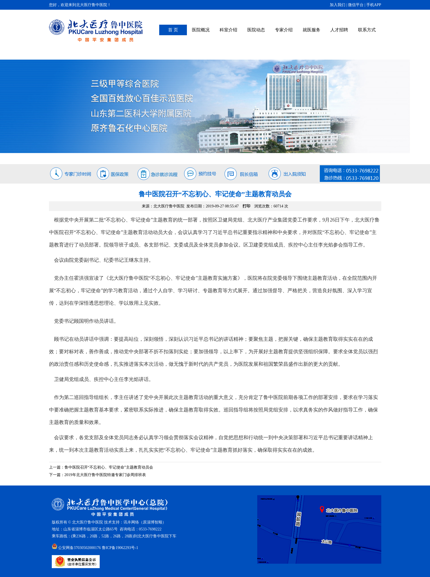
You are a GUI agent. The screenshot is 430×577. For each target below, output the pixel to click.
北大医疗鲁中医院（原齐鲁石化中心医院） (96, 30)
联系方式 (367, 29)
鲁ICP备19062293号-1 (120, 548)
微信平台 (356, 5)
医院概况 (201, 29)
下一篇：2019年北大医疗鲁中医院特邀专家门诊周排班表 (97, 475)
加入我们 (337, 5)
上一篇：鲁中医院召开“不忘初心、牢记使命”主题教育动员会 (101, 467)
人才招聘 (339, 29)
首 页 (173, 29)
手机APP (373, 5)
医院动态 (256, 29)
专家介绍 (284, 29)
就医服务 (311, 29)
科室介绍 (228, 29)
